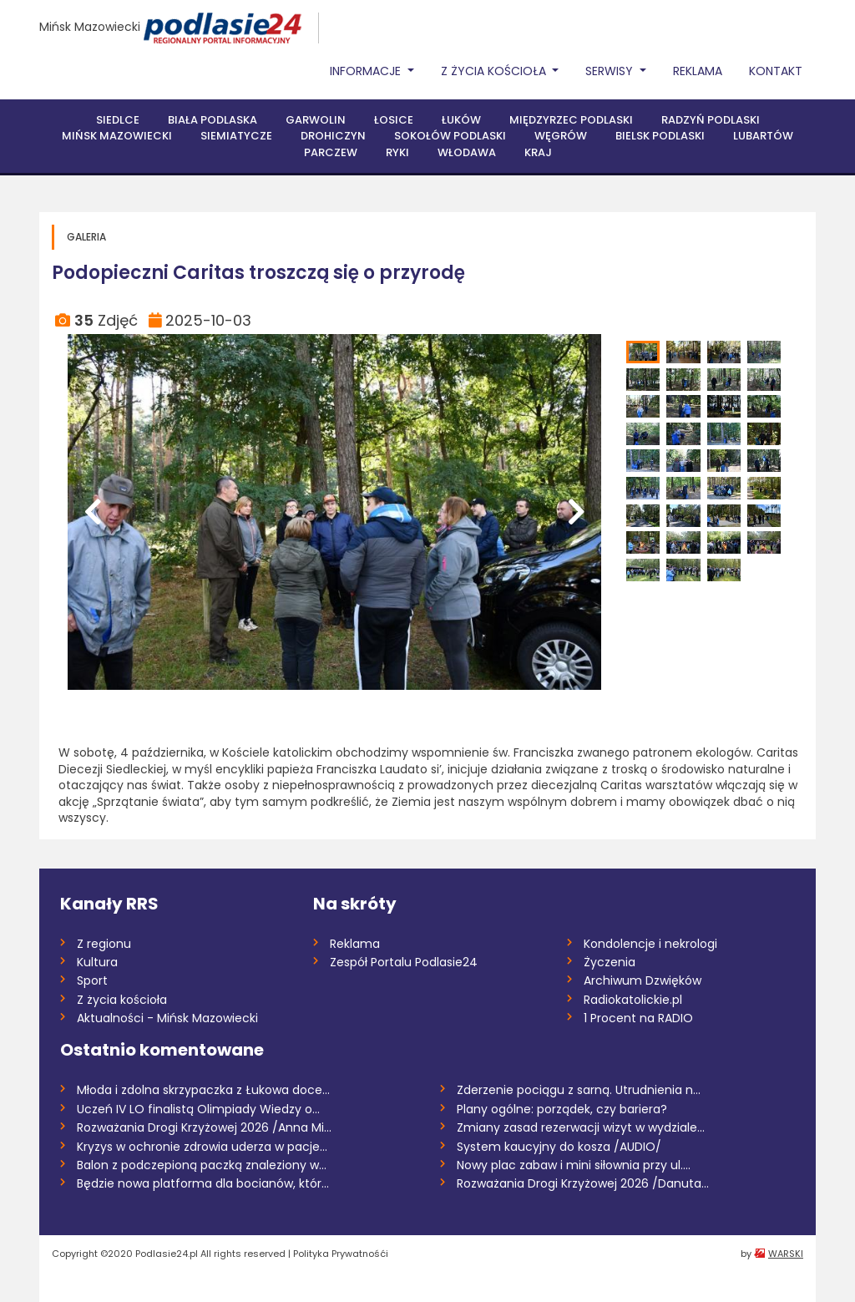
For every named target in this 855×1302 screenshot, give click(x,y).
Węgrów (560, 135)
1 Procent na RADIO (638, 1018)
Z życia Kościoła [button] (495, 71)
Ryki (397, 152)
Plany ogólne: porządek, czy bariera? (562, 1109)
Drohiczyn (333, 135)
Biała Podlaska (212, 119)
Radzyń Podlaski (710, 119)
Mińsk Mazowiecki (89, 26)
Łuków (461, 119)
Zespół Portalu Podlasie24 (404, 962)
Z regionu (104, 943)
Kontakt (775, 71)
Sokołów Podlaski (450, 135)
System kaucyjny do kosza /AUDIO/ (559, 1146)
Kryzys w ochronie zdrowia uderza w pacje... (202, 1146)
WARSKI (785, 1253)
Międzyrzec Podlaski (571, 119)
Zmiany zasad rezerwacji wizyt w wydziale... (581, 1127)
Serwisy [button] (610, 71)
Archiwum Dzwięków (642, 980)
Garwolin (316, 119)
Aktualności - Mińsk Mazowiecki (167, 1018)
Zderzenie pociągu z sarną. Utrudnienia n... (579, 1090)
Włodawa (467, 152)
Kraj (538, 152)
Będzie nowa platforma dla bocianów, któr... (203, 1183)
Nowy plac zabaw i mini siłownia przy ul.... (574, 1165)
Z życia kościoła (122, 999)
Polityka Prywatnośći (340, 1253)
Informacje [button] (367, 71)
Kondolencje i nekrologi (650, 943)
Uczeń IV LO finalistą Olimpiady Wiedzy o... (198, 1109)
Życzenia (609, 962)
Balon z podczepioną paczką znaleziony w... (201, 1165)
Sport (92, 980)
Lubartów (763, 135)
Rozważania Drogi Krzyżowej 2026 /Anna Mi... (204, 1127)
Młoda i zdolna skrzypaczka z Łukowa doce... (203, 1090)
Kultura (97, 962)
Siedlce (117, 119)
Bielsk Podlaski (660, 135)
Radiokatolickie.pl (633, 999)
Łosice (393, 119)
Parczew (330, 152)
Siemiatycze (236, 135)
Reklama (697, 71)
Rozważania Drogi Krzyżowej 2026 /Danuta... (583, 1183)
